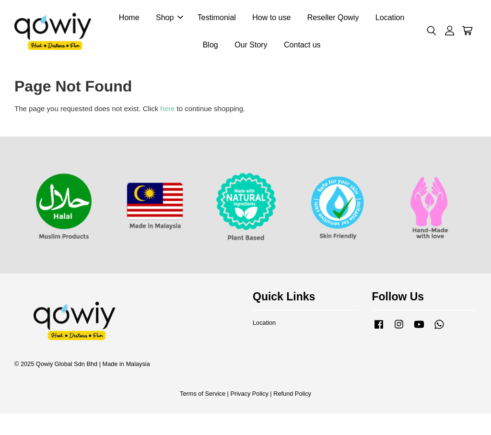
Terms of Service (202, 395)
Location (390, 18)
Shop (169, 18)
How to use (271, 18)
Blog (210, 46)
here (167, 110)
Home (129, 18)
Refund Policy (292, 395)
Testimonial (217, 18)
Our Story (250, 46)
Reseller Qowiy (333, 18)
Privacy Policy (249, 395)
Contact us (302, 46)
